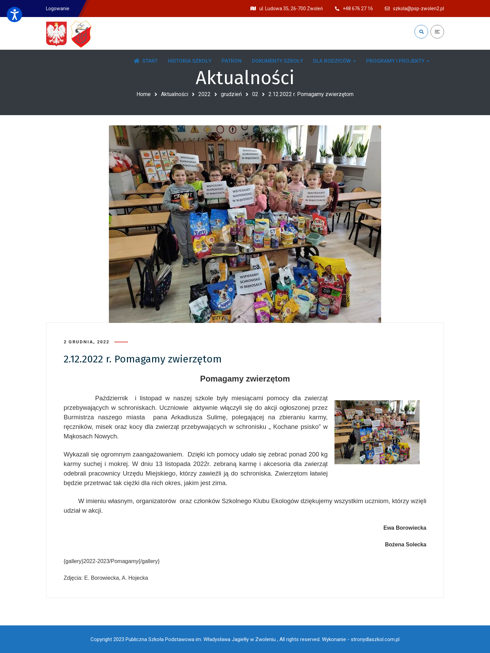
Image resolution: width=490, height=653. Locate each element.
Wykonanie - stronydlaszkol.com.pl (360, 639)
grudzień (231, 94)
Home (143, 94)
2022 (204, 94)
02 (255, 94)
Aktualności (174, 94)
